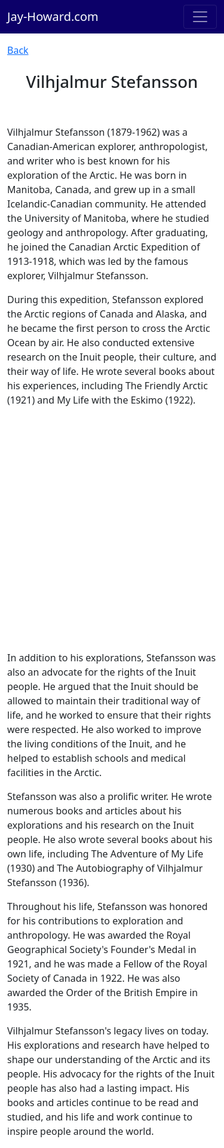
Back (18, 50)
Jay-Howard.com (53, 16)
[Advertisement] (112, 529)
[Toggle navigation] (200, 17)
